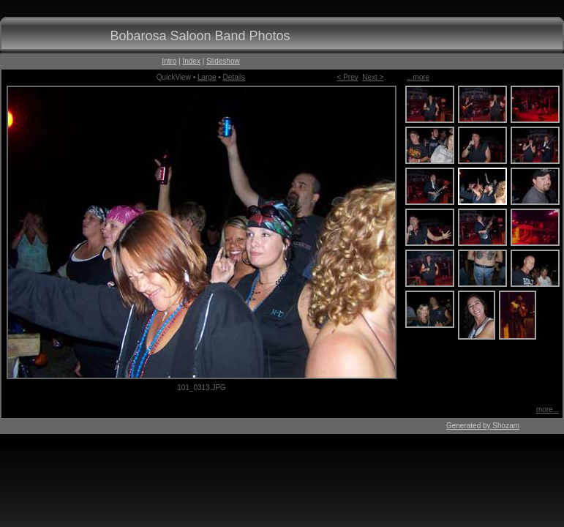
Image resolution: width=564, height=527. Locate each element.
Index (191, 61)
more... (547, 409)
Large (207, 77)
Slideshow (223, 61)
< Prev (347, 77)
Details (234, 77)
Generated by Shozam (482, 426)
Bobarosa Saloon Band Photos (200, 36)
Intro (169, 61)
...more (418, 77)
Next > (372, 77)
